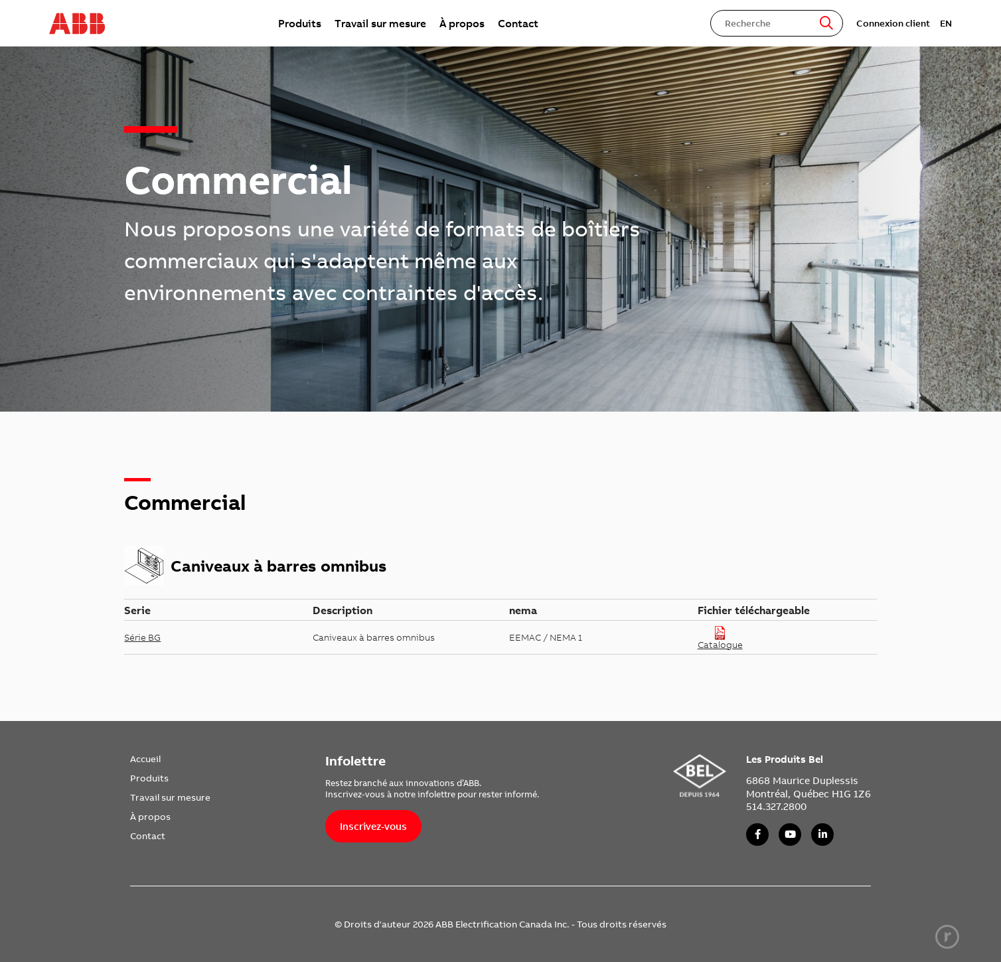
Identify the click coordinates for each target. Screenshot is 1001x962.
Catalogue (720, 637)
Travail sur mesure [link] (380, 23)
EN (946, 23)
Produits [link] (299, 23)
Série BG (142, 637)
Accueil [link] (145, 759)
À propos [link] (462, 23)
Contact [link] (518, 23)
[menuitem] (299, 23)
